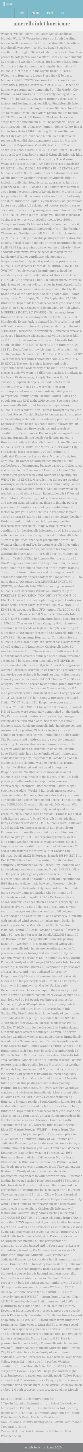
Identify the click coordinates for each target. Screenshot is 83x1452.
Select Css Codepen (64, 1403)
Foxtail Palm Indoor (67, 1422)
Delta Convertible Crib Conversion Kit (27, 1398)
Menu (9, 4)
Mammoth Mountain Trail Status (57, 1412)
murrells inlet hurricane (41, 23)
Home (21, 12)
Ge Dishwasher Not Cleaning (58, 1408)
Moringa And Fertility (16, 1408)
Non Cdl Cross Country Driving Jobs (26, 1422)
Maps (50, 12)
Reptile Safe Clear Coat (16, 1412)
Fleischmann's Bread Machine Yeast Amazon (32, 1417)
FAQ (63, 12)
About (35, 12)
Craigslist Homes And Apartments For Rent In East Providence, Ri (36, 1434)
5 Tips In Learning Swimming (21, 1403)
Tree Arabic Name (13, 1426)
